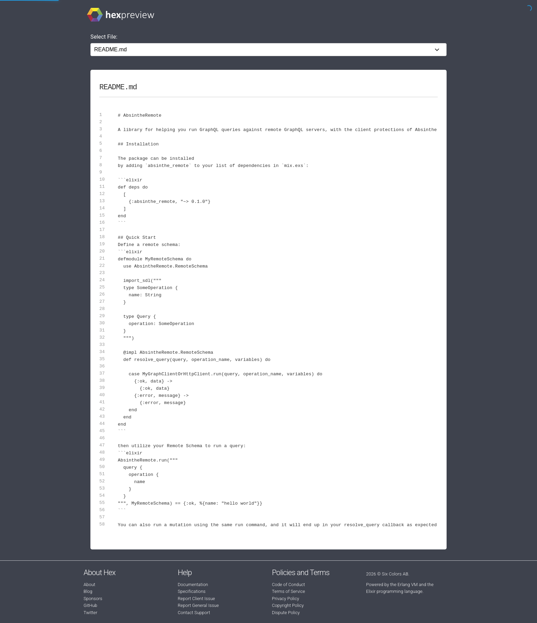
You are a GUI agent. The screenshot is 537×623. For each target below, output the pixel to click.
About (89, 584)
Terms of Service (288, 591)
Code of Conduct (288, 584)
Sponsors (93, 598)
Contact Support (194, 612)
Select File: (103, 37)
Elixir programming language (394, 591)
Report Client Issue (196, 598)
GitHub (90, 605)
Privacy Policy (285, 598)
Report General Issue (198, 605)
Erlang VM (408, 584)
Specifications (191, 591)
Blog (88, 591)
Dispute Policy (286, 612)
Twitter (90, 612)
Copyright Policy (288, 605)
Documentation (193, 584)
